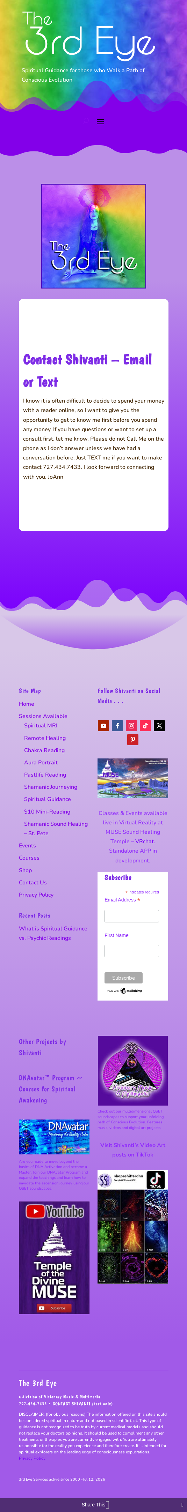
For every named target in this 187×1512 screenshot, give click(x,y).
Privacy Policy (36, 895)
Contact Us (33, 882)
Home (26, 704)
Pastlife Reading (45, 775)
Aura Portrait (41, 762)
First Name (116, 935)
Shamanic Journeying (50, 787)
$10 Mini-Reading (47, 812)
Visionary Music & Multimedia (72, 1396)
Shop (25, 870)
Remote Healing (45, 738)
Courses (29, 858)
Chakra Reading (44, 750)
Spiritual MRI (40, 725)
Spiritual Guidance (47, 799)
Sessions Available (43, 716)
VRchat (144, 841)
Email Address (122, 900)
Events (27, 845)
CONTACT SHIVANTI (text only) (83, 1403)
